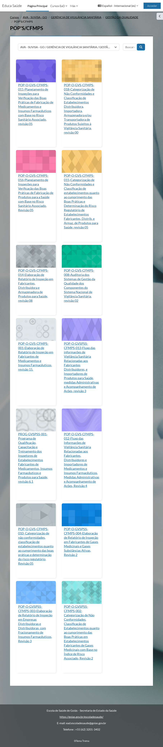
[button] (118, 6)
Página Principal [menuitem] (37, 6)
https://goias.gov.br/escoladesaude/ (81, 716)
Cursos (14, 17)
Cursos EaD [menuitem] (57, 6)
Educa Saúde (12, 5)
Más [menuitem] (72, 6)
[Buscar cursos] (130, 47)
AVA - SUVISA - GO (35, 17)
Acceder (152, 6)
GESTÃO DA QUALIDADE (121, 17)
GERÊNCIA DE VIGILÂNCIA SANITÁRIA (76, 17)
